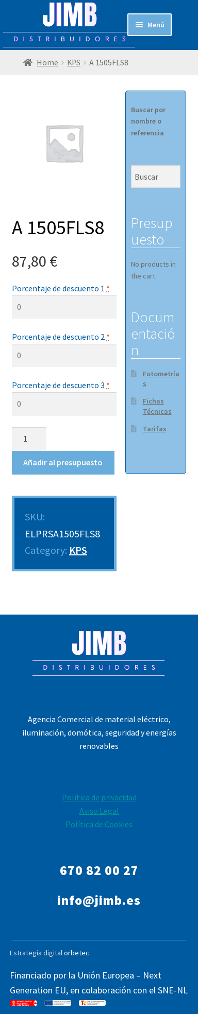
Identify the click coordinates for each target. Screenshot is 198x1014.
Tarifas (155, 428)
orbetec (76, 952)
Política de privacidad (99, 797)
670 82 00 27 (99, 870)
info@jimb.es (99, 900)
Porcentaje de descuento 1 (61, 288)
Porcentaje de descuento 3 (61, 385)
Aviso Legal (99, 811)
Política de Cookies (99, 824)
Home (47, 62)
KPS (73, 62)
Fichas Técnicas (157, 406)
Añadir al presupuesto (63, 462)
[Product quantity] (29, 439)
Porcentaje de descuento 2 (61, 336)
